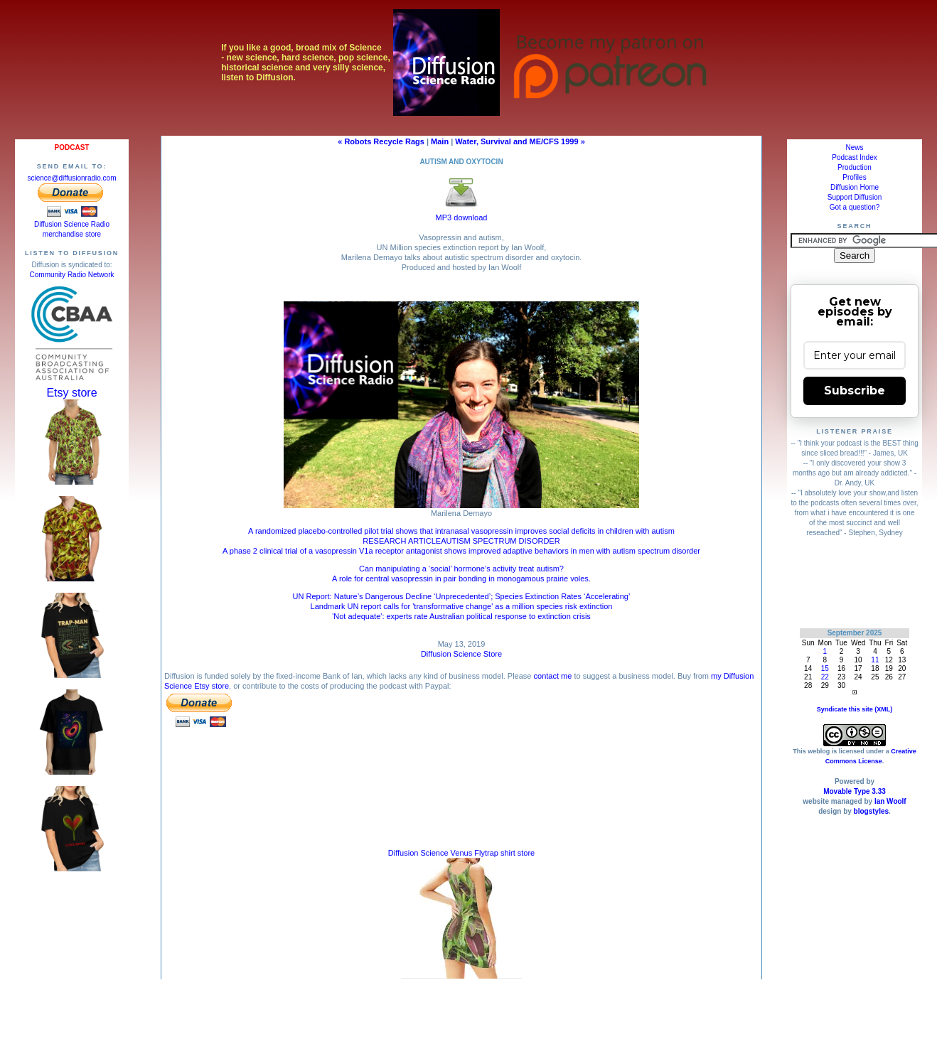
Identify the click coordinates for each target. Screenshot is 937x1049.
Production (854, 167)
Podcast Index (854, 157)
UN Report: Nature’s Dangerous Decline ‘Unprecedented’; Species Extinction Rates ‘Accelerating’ (462, 596)
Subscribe (854, 390)
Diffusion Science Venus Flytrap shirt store (461, 853)
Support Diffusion (855, 197)
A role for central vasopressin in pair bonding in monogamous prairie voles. (461, 578)
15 (825, 668)
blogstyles (871, 811)
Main (440, 141)
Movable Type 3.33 (854, 791)
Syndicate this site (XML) (855, 709)
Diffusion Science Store (461, 654)
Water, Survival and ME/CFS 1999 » (519, 141)
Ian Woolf (890, 801)
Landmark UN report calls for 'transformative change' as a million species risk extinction (462, 606)
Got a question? (855, 207)
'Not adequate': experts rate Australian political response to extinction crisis (461, 616)
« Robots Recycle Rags (381, 141)
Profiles (854, 177)
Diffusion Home (854, 187)
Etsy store (71, 393)
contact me (553, 676)
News (854, 147)
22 (825, 677)
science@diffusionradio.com (71, 178)
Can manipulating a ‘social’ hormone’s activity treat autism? (461, 568)
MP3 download (462, 213)
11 (875, 660)
